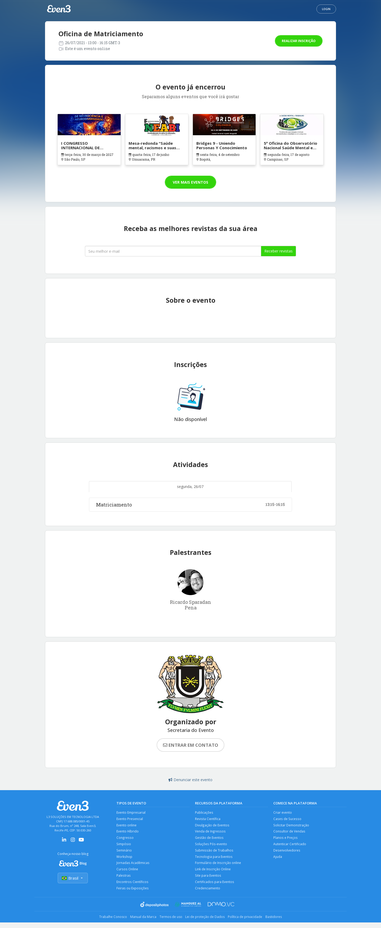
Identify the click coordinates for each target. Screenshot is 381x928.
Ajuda (277, 860)
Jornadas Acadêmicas (132, 866)
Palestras (123, 880)
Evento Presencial (130, 819)
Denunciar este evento (190, 779)
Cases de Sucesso (287, 819)
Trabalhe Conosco (104, 922)
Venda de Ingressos (210, 833)
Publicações (204, 812)
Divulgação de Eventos (212, 826)
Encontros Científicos (132, 887)
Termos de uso (169, 922)
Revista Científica (208, 819)
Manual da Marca (138, 922)
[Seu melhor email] (173, 251)
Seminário (124, 853)
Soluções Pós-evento (211, 846)
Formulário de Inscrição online (218, 866)
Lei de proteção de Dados (207, 922)
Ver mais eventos (190, 182)
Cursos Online (127, 873)
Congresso (124, 839)
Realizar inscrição (299, 41)
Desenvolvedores (287, 853)
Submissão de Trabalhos (214, 853)
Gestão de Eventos (209, 839)
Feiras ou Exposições (132, 893)
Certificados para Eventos (215, 887)
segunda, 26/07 (190, 486)
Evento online (127, 826)
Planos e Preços (285, 839)
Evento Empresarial (131, 812)
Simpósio (123, 846)
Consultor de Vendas (289, 833)
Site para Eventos (208, 880)
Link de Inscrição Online (213, 873)
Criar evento (283, 812)
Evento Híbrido (128, 833)
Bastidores (282, 922)
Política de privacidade (250, 922)
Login (326, 9)
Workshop (124, 860)
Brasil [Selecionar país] (73, 878)
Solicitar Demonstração (291, 826)
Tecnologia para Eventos (214, 860)
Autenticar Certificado (290, 846)
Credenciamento (208, 893)
